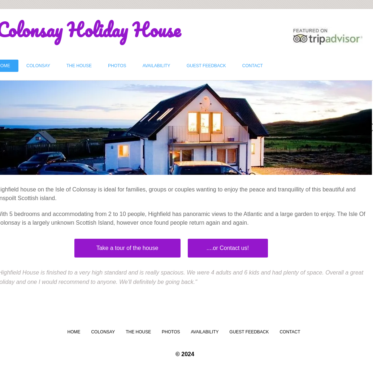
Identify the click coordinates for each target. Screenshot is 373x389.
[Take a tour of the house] (127, 248)
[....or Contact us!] (228, 248)
